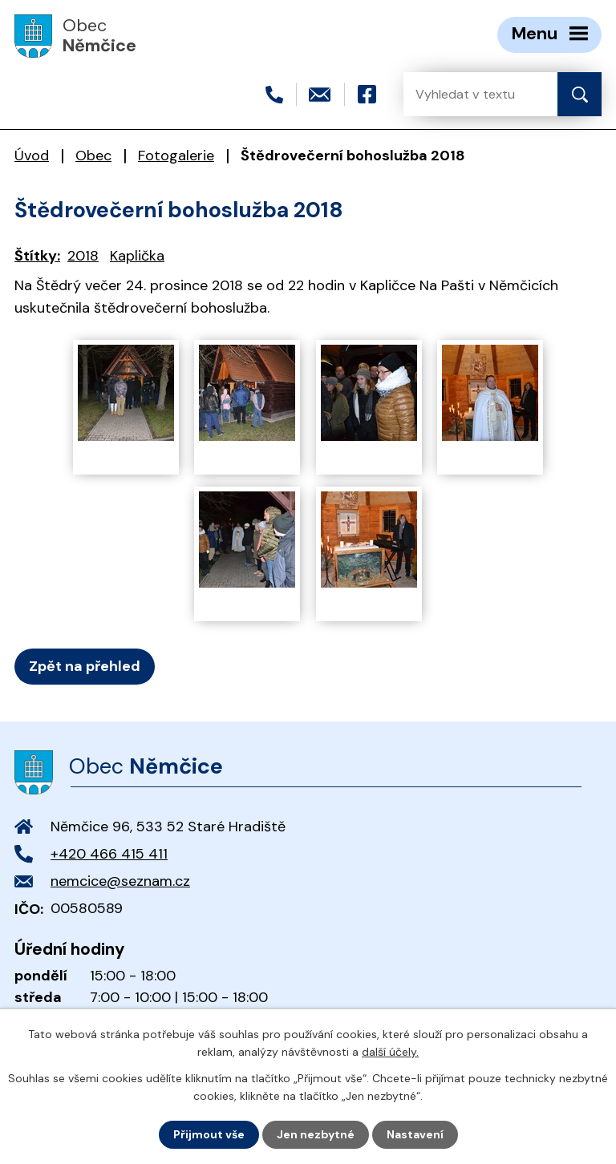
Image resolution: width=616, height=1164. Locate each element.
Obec (93, 155)
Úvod (31, 155)
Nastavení (415, 1134)
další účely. (390, 1052)
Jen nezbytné (316, 1134)
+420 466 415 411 (109, 853)
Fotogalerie (176, 155)
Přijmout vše (209, 1134)
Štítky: (37, 255)
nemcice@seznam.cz (120, 881)
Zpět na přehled (84, 666)
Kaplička (137, 255)
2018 (83, 255)
